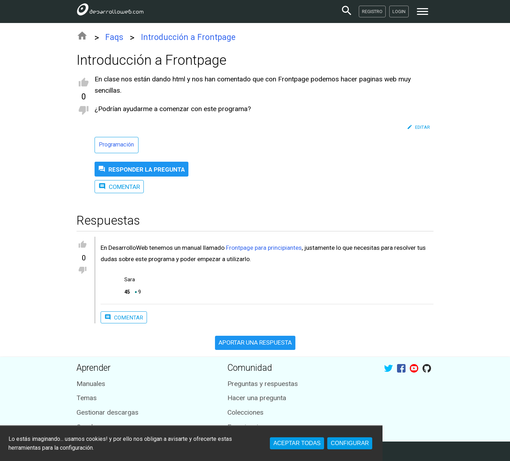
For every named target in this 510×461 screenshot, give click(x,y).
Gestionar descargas (107, 412)
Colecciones (245, 412)
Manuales (90, 384)
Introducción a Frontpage (188, 37)
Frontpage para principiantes (264, 247)
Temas (86, 398)
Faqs (114, 37)
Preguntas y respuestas (262, 384)
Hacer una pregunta (256, 398)
